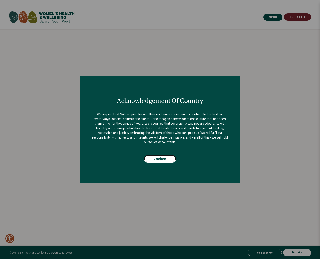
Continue (160, 158)
